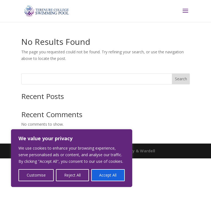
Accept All (108, 175)
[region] (71, 158)
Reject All (72, 175)
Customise (36, 175)
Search (181, 78)
